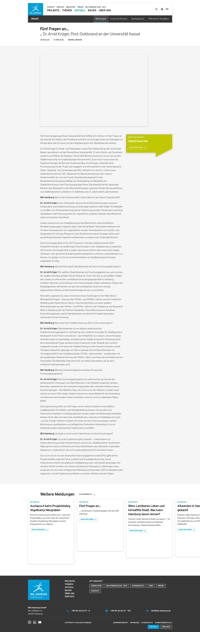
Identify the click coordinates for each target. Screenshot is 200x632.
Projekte (70, 581)
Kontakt (95, 591)
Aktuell (69, 587)
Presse (161, 586)
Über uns (70, 594)
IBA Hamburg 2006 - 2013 (116, 586)
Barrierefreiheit (120, 623)
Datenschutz (138, 586)
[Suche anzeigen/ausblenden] (156, 9)
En (167, 9)
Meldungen (100, 19)
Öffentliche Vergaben (158, 19)
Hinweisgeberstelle (163, 623)
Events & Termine (118, 19)
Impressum (134, 623)
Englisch (166, 627)
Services (69, 597)
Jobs (151, 586)
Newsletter (96, 586)
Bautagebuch (137, 19)
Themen (69, 584)
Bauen (68, 590)
